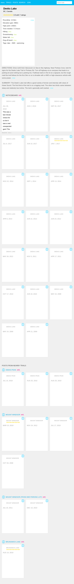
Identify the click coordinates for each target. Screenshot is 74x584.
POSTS (15, 2)
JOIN (29, 2)
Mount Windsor (13, 415)
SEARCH (22, 2)
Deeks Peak (11, 370)
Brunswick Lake (13, 542)
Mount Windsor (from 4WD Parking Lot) (24, 497)
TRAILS (8, 2)
